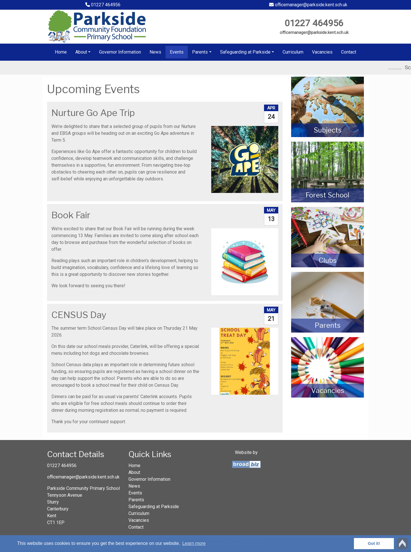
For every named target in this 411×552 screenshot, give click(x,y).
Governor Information (120, 52)
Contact (348, 52)
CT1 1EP (56, 522)
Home (61, 52)
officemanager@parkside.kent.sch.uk (308, 4)
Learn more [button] (194, 543)
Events (177, 52)
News (155, 52)
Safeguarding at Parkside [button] (245, 52)
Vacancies (322, 52)
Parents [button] (200, 52)
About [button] (81, 52)
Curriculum (293, 52)
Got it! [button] (374, 543)
